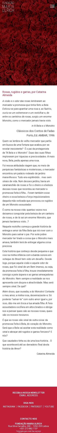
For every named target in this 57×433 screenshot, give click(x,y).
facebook (23, 406)
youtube (49, 406)
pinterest (36, 406)
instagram (9, 406)
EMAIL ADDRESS (28, 395)
